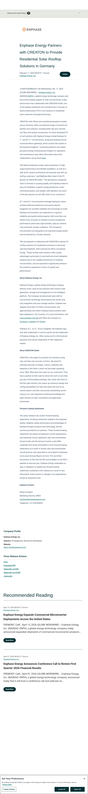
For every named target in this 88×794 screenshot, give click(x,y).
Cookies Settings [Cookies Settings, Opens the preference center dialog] (9, 789)
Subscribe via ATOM (12, 573)
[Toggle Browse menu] (79, 13)
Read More (10, 640)
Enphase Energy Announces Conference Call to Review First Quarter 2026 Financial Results (39, 666)
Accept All (61, 789)
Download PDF (10, 565)
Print (6, 562)
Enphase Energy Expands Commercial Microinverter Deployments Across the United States (35, 617)
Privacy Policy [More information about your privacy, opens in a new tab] (7, 785)
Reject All (77, 789)
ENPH (30, 96)
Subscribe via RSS (11, 569)
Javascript (8, 576)
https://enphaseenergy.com (15, 547)
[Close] (84, 778)
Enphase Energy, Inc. (28, 76)
